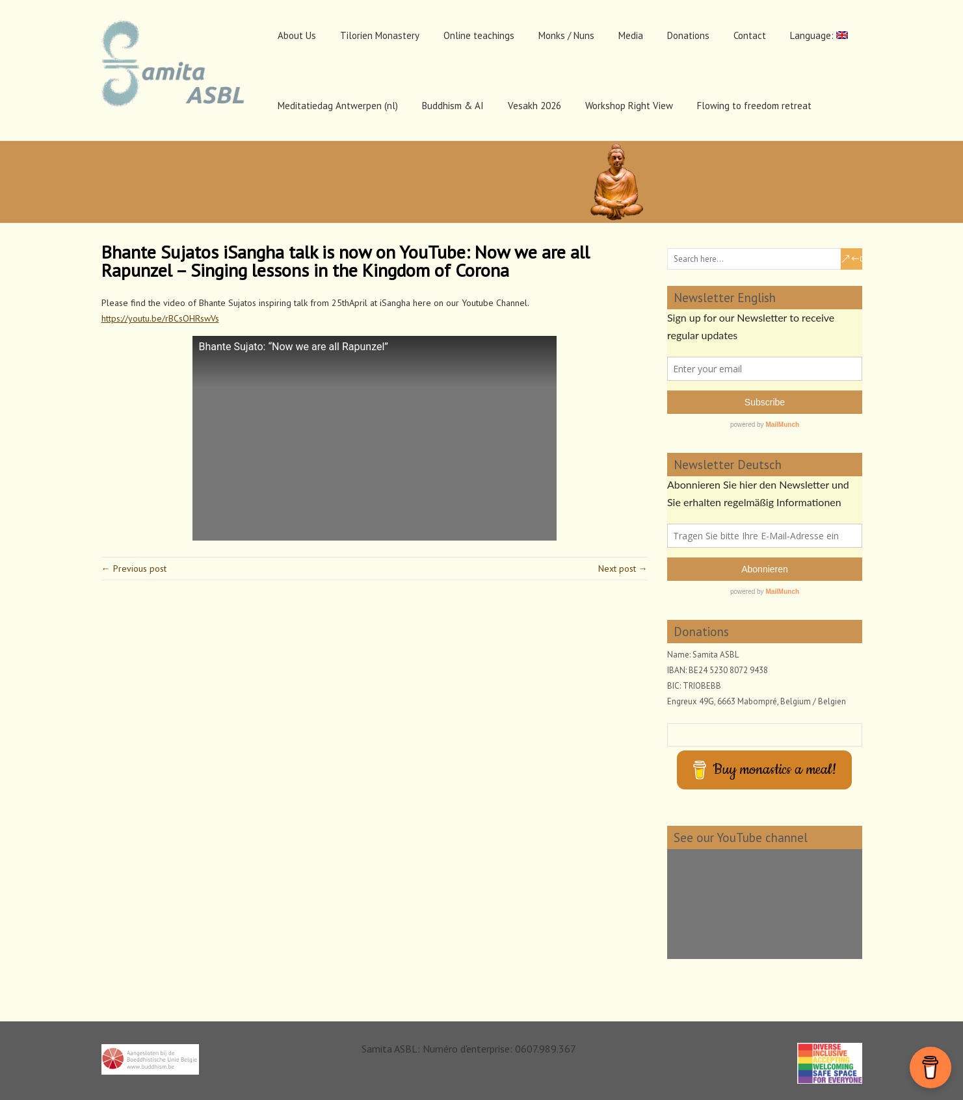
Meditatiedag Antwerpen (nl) (338, 105)
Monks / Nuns (566, 35)
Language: (819, 35)
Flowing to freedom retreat (754, 105)
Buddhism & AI (453, 105)
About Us (297, 35)
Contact (749, 35)
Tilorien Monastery (379, 35)
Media (630, 35)
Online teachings (478, 35)
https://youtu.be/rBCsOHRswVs (160, 318)
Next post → (623, 568)
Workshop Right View (629, 105)
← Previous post (133, 568)
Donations (688, 35)
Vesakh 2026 (534, 105)
